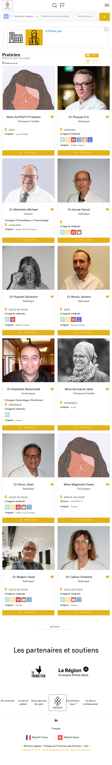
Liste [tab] (92, 55)
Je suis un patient (23, 702)
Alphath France (37, 737)
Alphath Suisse (68, 737)
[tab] (15, 37)
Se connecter (8, 701)
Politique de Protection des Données (63, 746)
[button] (7, 16)
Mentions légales (33, 746)
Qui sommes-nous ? (73, 702)
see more (55, 627)
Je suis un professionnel (90, 702)
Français (56, 729)
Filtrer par (54, 31)
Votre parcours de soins (39, 702)
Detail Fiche (28, 153)
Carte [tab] (92, 61)
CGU (86, 746)
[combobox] (57, 16)
